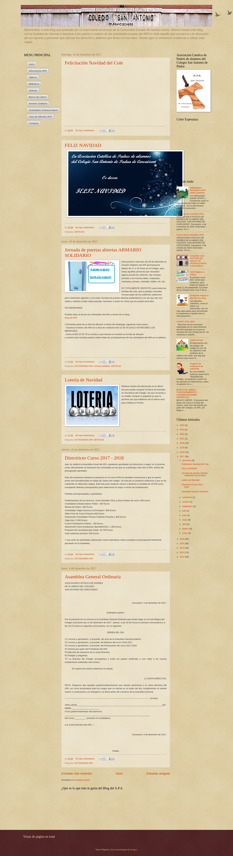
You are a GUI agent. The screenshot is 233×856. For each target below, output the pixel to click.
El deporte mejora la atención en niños (199, 296)
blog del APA (71, 317)
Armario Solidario (102, 366)
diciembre (187, 460)
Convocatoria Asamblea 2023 (190, 235)
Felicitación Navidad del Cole (94, 62)
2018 (182, 452)
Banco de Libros (37, 97)
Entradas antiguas (158, 773)
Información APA (38, 70)
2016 (182, 539)
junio (184, 515)
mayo (185, 520)
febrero (185, 528)
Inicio (119, 773)
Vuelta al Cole (196, 340)
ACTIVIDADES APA (83, 366)
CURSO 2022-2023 (186, 321)
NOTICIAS (80, 232)
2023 (182, 429)
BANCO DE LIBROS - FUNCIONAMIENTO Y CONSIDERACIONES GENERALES (187, 393)
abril (184, 524)
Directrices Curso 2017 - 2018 (94, 457)
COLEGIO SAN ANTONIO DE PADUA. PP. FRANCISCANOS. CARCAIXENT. (198, 261)
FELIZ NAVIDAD (83, 145)
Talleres (33, 77)
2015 (182, 543)
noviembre (187, 497)
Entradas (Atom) (82, 780)
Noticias (33, 90)
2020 (182, 443)
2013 (182, 552)
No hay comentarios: (85, 130)
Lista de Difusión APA (40, 116)
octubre (186, 502)
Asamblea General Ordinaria (93, 576)
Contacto (33, 123)
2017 (182, 456)
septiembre (187, 506)
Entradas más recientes (76, 773)
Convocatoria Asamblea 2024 (190, 214)
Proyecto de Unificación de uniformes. (196, 366)
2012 (182, 557)
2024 (182, 425)
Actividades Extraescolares (43, 110)
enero (185, 533)
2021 (182, 438)
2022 (182, 434)
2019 (182, 447)
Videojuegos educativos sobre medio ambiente (198, 190)
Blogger (133, 849)
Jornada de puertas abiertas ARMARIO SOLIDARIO (195, 474)
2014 (182, 548)
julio (184, 510)
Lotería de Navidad (83, 379)
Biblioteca (34, 83)
